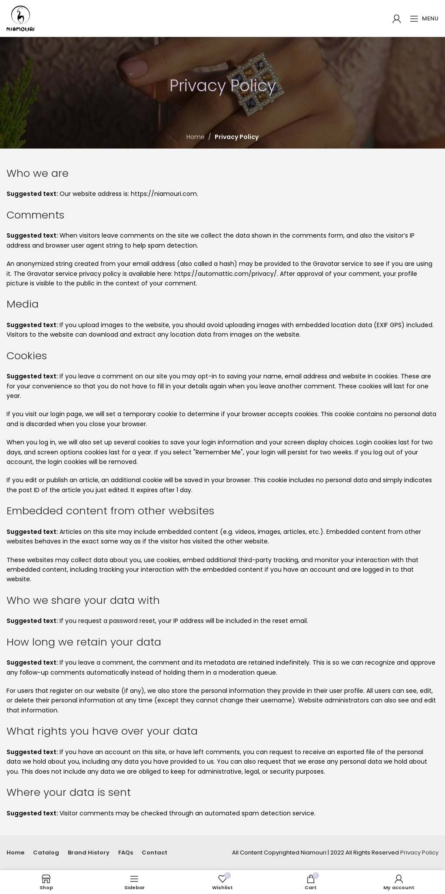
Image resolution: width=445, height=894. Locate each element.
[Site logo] (21, 17)
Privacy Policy (419, 852)
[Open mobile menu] (424, 18)
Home (195, 136)
